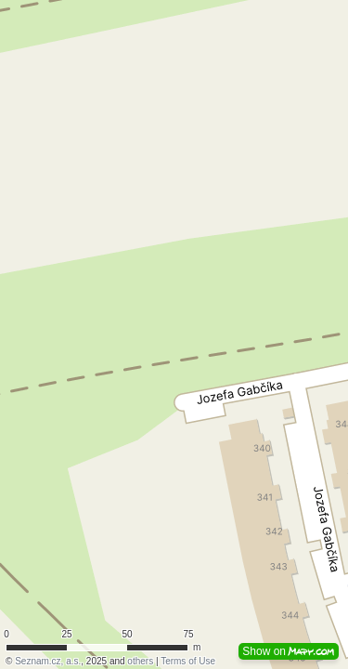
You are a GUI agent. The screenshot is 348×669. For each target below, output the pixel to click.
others (140, 661)
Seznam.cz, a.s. (48, 661)
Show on (288, 651)
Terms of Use (188, 661)
